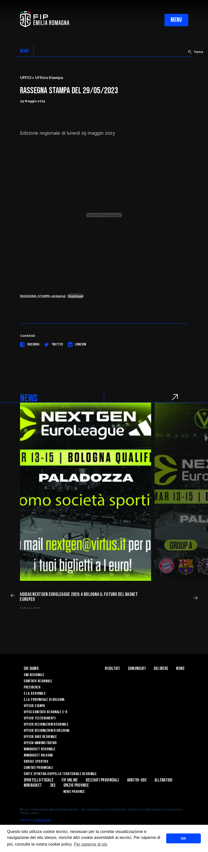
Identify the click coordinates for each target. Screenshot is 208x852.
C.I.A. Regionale (35, 693)
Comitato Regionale (38, 681)
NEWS (24, 51)
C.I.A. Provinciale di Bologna (44, 699)
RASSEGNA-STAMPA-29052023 (43, 296)
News (180, 668)
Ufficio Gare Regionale (40, 736)
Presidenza (32, 687)
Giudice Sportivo (36, 761)
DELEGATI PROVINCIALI (102, 780)
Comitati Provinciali (38, 767)
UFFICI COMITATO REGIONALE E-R (46, 712)
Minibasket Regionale (40, 749)
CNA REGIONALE (34, 675)
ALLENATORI (164, 780)
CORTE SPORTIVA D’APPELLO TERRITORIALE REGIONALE (60, 774)
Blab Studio (43, 820)
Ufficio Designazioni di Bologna (46, 730)
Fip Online (70, 780)
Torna (195, 52)
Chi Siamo (31, 668)
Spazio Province (76, 785)
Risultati (112, 668)
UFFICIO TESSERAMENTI (40, 718)
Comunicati (137, 668)
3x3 (52, 785)
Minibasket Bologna (38, 755)
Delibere (161, 668)
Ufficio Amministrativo (40, 743)
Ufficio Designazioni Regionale (46, 724)
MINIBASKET (33, 785)
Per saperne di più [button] (90, 844)
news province (74, 791)
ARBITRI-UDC (137, 780)
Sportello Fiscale (39, 780)
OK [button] (183, 838)
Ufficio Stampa (34, 706)
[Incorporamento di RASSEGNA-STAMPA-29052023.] (104, 215)
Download (75, 296)
